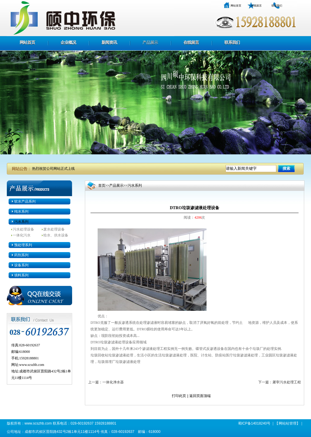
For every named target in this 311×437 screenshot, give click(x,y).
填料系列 (21, 275)
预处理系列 (23, 245)
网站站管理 (287, 423)
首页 (101, 185)
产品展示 (150, 42)
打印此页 (179, 396)
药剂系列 (21, 255)
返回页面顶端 (200, 396)
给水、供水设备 (55, 235)
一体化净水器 (113, 382)
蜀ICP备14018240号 (254, 423)
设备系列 (21, 265)
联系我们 (277, 5)
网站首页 (236, 5)
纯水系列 (21, 211)
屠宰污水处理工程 (286, 382)
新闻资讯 (109, 42)
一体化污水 (22, 235)
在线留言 (256, 5)
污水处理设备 (23, 229)
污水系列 (21, 222)
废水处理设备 (54, 229)
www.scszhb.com (31, 365)
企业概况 (68, 42)
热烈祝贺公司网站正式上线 (53, 169)
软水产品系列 (25, 201)
